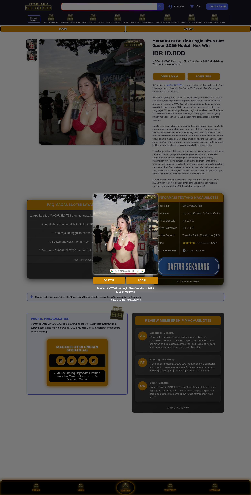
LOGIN (142, 280)
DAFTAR (109, 280)
